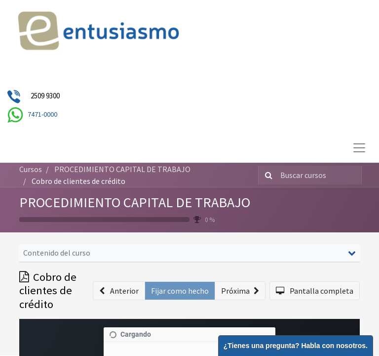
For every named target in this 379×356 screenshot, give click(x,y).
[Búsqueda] (267, 175)
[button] (119, 290)
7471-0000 (42, 114)
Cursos (30, 169)
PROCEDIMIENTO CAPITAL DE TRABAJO (134, 202)
